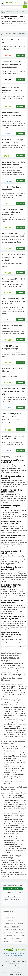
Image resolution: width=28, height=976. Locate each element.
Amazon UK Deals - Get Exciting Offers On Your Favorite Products (11, 64)
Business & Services (8, 920)
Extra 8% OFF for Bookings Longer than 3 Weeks (12, 141)
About (6, 953)
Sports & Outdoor (8, 941)
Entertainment (15, 926)
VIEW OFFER (20, 79)
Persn (5, 903)
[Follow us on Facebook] (10, 958)
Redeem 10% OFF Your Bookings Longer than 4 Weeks (12, 90)
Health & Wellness (19, 932)
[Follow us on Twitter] (14, 958)
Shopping (11, 938)
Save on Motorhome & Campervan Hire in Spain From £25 (12, 115)
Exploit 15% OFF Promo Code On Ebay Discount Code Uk (13, 234)
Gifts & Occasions (8, 932)
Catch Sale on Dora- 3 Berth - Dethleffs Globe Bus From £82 (13, 391)
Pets (5, 938)
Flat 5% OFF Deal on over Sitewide (12, 369)
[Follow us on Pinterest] (17, 958)
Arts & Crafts (13, 914)
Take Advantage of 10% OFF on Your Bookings (13, 415)
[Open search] (25, 3)
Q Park (19, 892)
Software (18, 938)
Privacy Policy (18, 955)
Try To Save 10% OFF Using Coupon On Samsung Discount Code (12, 212)
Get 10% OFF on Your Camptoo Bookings (10, 347)
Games (21, 929)
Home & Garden (8, 935)
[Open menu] (2, 3)
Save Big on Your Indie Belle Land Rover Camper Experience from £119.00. (13, 164)
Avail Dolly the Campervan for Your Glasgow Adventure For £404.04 (13, 301)
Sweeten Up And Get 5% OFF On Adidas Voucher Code (13, 280)
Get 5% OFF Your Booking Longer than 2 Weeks (12, 188)
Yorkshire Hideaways (9, 892)
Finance (6, 929)
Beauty (14, 917)
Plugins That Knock (16, 899)
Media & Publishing (19, 935)
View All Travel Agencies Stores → (13, 889)
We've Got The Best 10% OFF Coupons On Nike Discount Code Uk (13, 257)
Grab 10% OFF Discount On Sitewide (13, 327)
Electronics (6, 926)
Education (20, 923)
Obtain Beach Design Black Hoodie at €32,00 (13, 437)
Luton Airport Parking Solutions (12, 896)
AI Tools (5, 914)
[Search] (25, 6)
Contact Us (13, 953)
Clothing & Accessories (9, 923)
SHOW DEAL (20, 106)
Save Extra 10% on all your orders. (12, 41)
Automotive (6, 917)
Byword (6, 899)
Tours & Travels (18, 941)
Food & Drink (13, 929)
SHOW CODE (20, 55)
